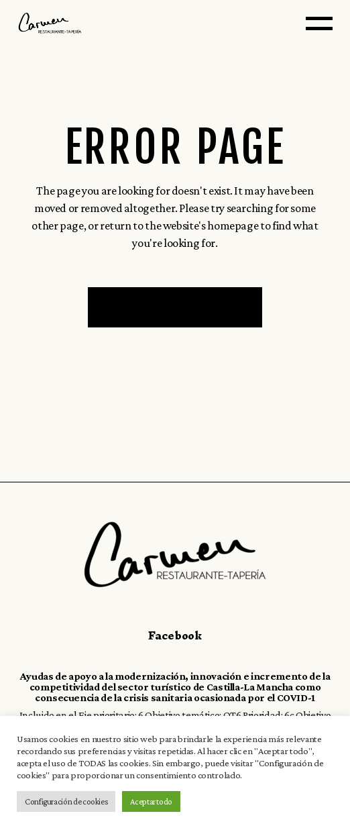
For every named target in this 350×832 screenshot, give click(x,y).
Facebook (174, 635)
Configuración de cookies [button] (66, 801)
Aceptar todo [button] (151, 801)
